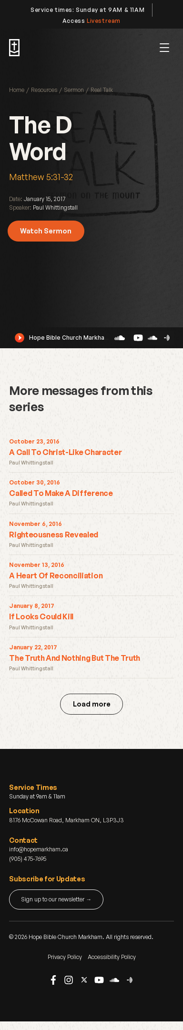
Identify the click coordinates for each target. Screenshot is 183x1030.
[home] (14, 47)
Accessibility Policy (112, 956)
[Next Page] (91, 704)
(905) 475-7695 (27, 858)
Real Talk (102, 89)
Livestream (104, 20)
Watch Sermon (45, 231)
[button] (164, 47)
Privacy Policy (65, 956)
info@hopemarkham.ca (38, 849)
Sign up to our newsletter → (56, 899)
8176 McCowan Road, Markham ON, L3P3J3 (66, 820)
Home (16, 89)
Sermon (74, 89)
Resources (44, 89)
